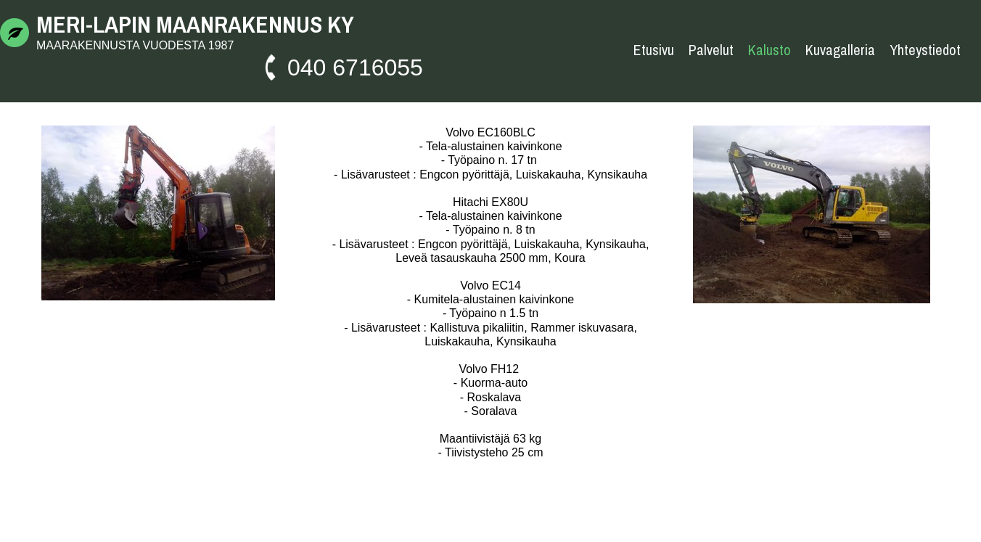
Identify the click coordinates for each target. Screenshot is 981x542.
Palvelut (711, 49)
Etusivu (653, 49)
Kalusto (769, 49)
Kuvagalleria (840, 49)
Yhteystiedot (925, 49)
